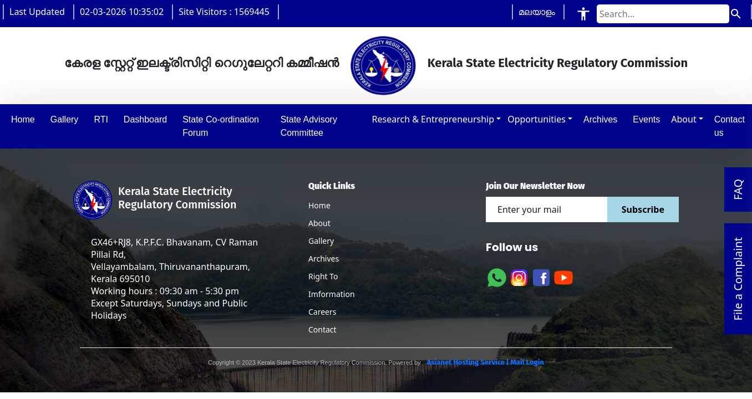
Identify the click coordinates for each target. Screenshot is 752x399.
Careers (322, 311)
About (683, 119)
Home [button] (23, 119)
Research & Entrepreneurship (433, 119)
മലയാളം (537, 12)
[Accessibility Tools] (583, 13)
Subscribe (643, 209)
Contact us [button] (729, 126)
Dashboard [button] (145, 119)
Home (319, 205)
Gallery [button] (64, 119)
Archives (323, 258)
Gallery (321, 241)
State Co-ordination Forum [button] (220, 126)
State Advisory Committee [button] (309, 126)
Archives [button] (600, 119)
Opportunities (536, 119)
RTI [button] (101, 119)
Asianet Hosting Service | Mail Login (484, 362)
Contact (322, 329)
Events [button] (646, 119)
